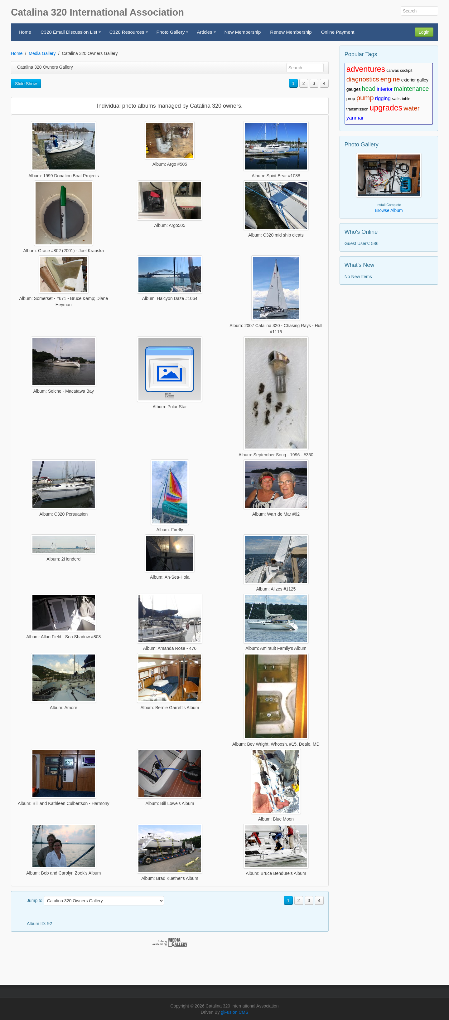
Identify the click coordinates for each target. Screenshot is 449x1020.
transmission (357, 109)
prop (350, 98)
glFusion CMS (234, 1012)
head (369, 88)
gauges (353, 89)
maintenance (411, 88)
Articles (207, 33)
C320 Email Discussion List (72, 33)
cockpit (406, 70)
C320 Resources (129, 33)
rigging (383, 98)
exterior (408, 79)
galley (422, 79)
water (411, 108)
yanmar (355, 118)
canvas (392, 70)
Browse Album (389, 210)
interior (385, 89)
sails (396, 98)
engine (390, 79)
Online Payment (338, 32)
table (406, 99)
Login (424, 32)
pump (365, 98)
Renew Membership (290, 32)
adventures (365, 69)
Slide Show (26, 83)
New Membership (242, 32)
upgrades (385, 107)
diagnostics (362, 79)
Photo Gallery (174, 33)
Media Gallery (42, 53)
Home (25, 32)
